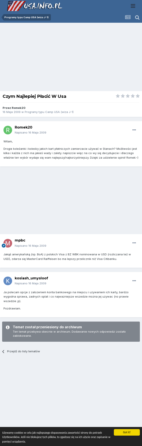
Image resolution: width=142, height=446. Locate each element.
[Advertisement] (71, 58)
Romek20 (19, 107)
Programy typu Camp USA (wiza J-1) (49, 112)
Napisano (30, 132)
